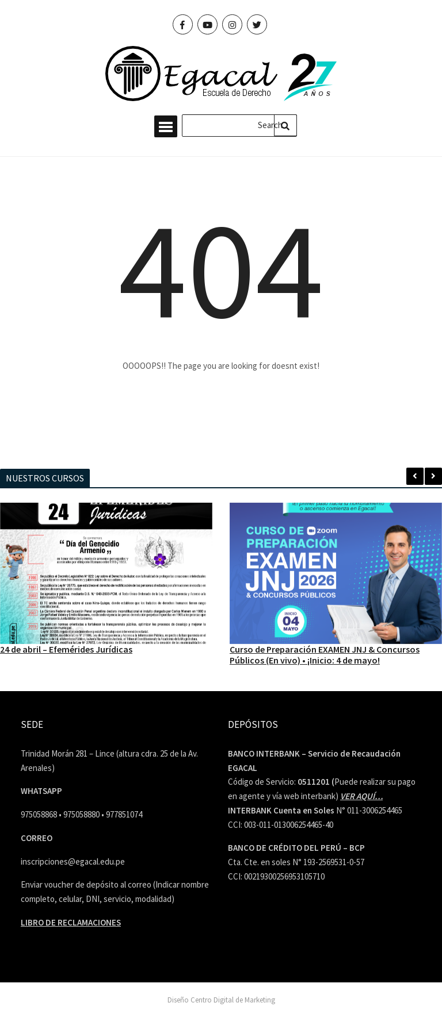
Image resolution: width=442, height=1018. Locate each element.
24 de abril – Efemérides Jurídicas (66, 649)
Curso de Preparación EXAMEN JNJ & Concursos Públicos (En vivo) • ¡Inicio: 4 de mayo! (325, 654)
